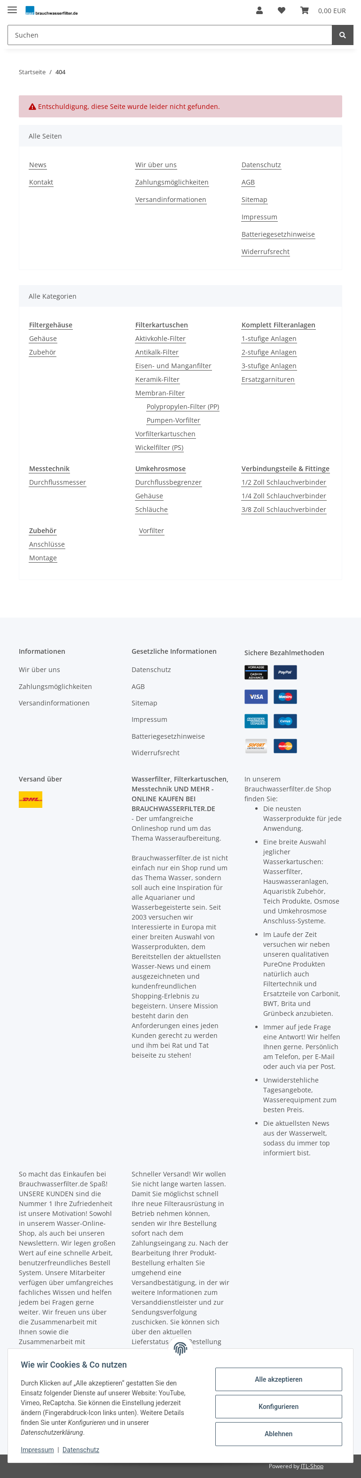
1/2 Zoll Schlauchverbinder (284, 482)
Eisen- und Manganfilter (173, 365)
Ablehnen (276, 1434)
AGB (248, 182)
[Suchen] (170, 35)
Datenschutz (261, 164)
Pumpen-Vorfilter (173, 420)
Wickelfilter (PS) (159, 447)
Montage (43, 557)
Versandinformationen (170, 199)
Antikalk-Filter (157, 352)
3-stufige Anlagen (269, 365)
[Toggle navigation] (12, 6)
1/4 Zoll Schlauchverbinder (284, 495)
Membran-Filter (160, 392)
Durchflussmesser (57, 482)
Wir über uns (156, 164)
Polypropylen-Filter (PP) (183, 406)
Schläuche (151, 509)
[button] (259, 10)
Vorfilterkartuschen (165, 433)
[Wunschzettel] (281, 10)
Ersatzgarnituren (268, 379)
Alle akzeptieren (276, 1379)
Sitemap (254, 199)
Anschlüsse (47, 544)
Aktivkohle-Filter (160, 338)
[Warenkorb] (323, 10)
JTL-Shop (312, 1466)
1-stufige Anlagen (269, 338)
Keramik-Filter (157, 379)
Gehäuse (43, 338)
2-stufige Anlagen (269, 352)
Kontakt (41, 182)
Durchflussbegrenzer (168, 482)
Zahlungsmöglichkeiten (172, 182)
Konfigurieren (276, 1406)
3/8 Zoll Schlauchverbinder (284, 509)
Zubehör (42, 352)
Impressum (259, 216)
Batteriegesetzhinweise (278, 234)
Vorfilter (151, 530)
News (38, 164)
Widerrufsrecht (266, 251)
